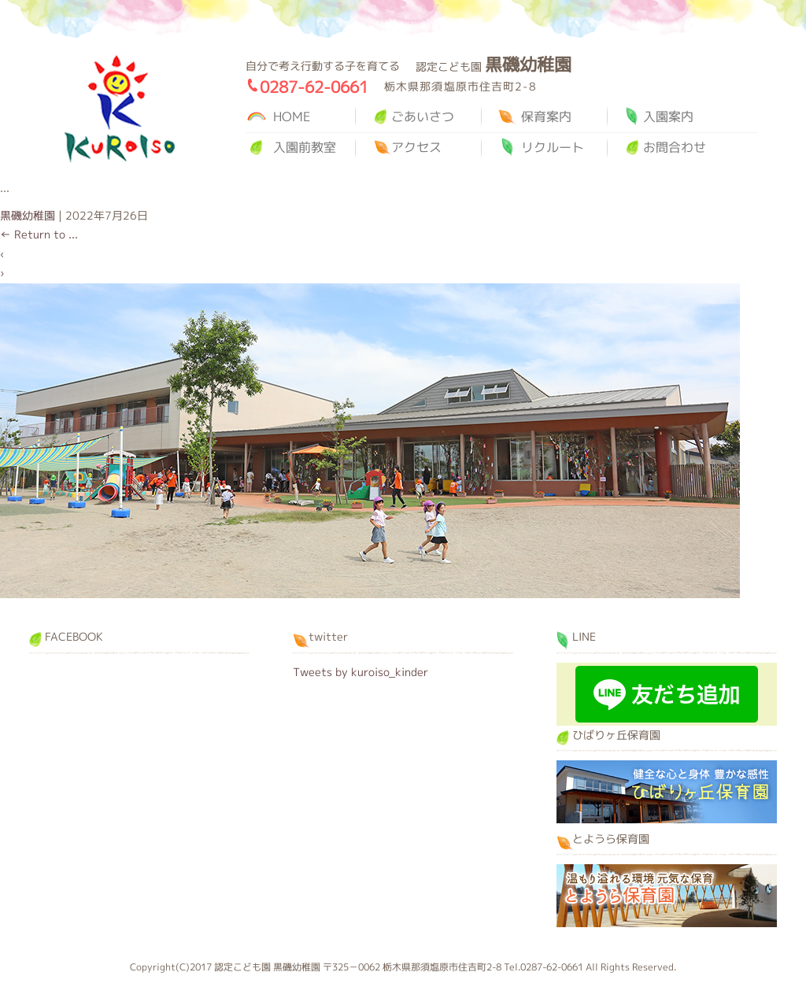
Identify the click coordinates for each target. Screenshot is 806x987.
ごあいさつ (422, 116)
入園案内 (668, 116)
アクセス (416, 147)
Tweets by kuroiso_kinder (360, 671)
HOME (291, 116)
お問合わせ (674, 147)
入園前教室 (304, 147)
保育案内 (546, 116)
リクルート (552, 147)
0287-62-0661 (314, 87)
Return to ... (39, 234)
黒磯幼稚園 (120, 109)
